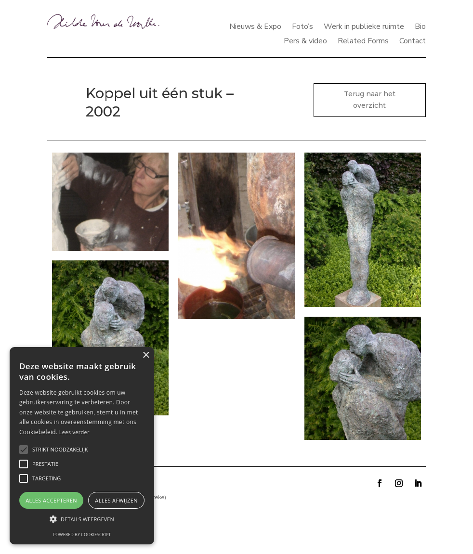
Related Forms (363, 42)
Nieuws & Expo (255, 27)
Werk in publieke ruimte (364, 27)
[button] (82, 519)
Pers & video (305, 42)
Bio (420, 27)
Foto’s (302, 27)
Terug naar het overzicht (369, 100)
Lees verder (74, 432)
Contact (412, 42)
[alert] (82, 445)
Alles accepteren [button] (51, 500)
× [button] (145, 355)
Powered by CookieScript (82, 534)
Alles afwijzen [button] (116, 500)
